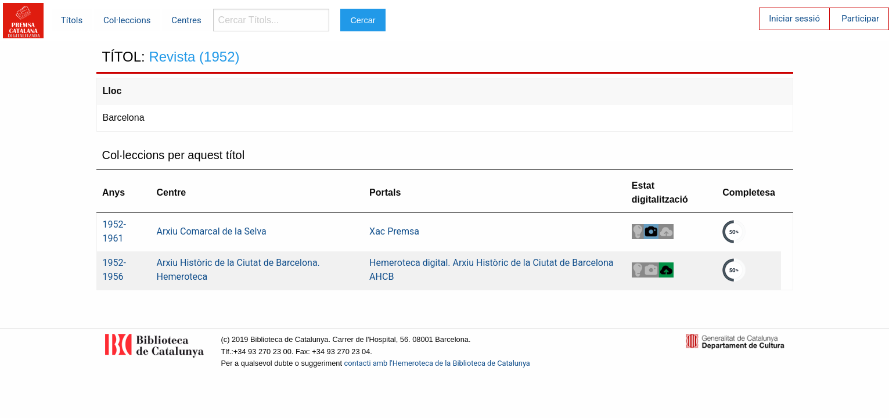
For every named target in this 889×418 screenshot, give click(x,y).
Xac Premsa (394, 231)
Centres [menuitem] (186, 20)
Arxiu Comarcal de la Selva (212, 231)
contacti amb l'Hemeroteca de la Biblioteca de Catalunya (437, 363)
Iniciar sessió (794, 18)
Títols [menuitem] (71, 20)
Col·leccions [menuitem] (126, 20)
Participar (860, 18)
